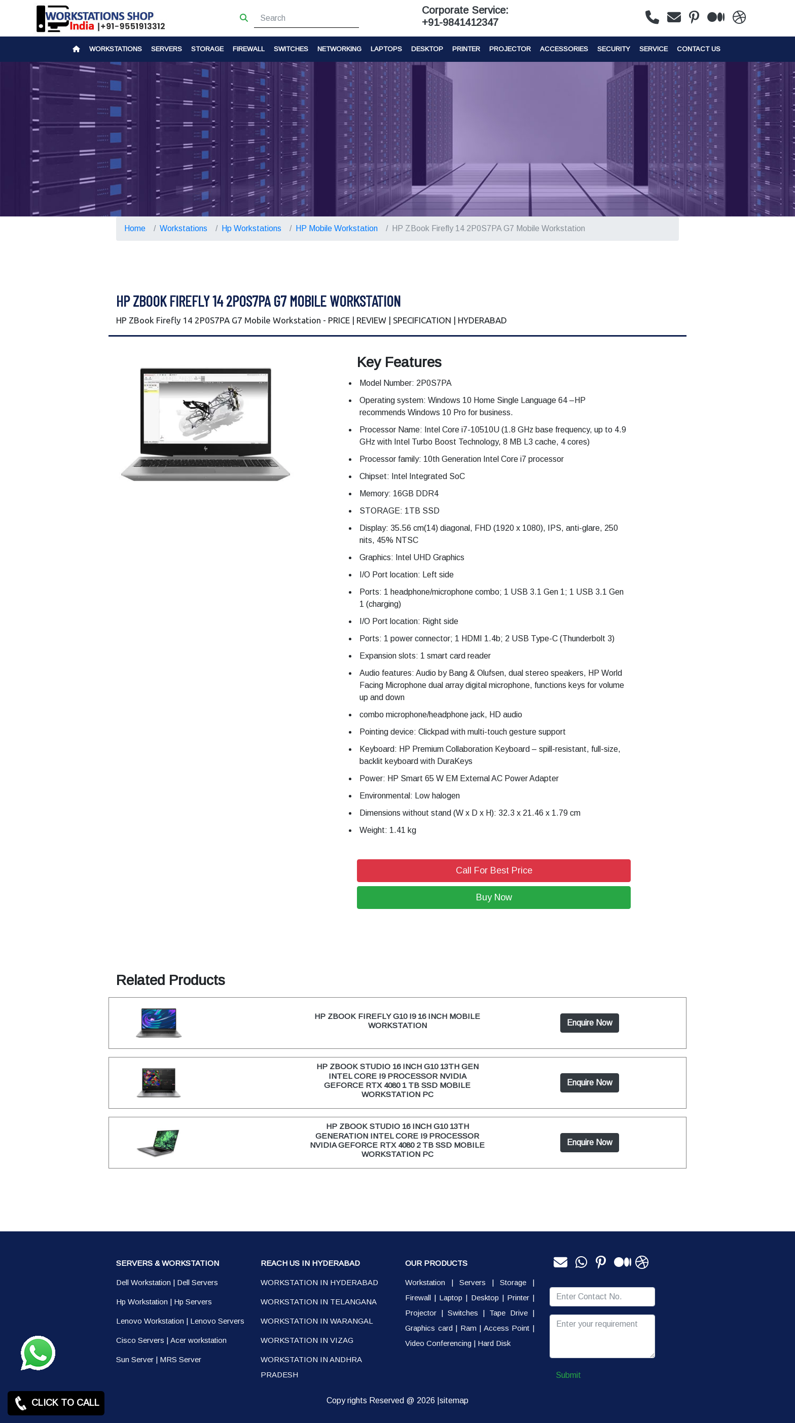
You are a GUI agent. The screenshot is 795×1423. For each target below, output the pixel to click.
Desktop (427, 49)
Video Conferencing (438, 1343)
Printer (518, 1297)
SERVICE (653, 49)
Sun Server (135, 1359)
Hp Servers (193, 1301)
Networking (339, 49)
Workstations (115, 49)
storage (207, 49)
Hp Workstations (251, 228)
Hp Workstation (142, 1301)
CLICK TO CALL (56, 1403)
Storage (513, 1282)
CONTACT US (698, 49)
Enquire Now (589, 1022)
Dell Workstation (143, 1282)
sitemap (454, 1400)
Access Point (507, 1328)
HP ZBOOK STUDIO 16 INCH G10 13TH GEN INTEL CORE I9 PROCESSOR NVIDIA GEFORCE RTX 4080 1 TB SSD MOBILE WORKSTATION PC (397, 1080)
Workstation (425, 1282)
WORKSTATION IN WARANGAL (317, 1321)
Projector (510, 49)
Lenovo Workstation (150, 1321)
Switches (291, 49)
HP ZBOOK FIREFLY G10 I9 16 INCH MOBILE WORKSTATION (397, 1021)
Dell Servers (197, 1282)
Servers (166, 49)
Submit (568, 1375)
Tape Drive (508, 1312)
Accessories (564, 49)
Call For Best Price (494, 870)
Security (613, 49)
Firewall (249, 49)
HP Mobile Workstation (337, 228)
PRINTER (466, 49)
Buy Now (494, 897)
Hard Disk (494, 1343)
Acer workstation (198, 1340)
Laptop (450, 1297)
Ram (468, 1328)
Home (135, 228)
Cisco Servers (140, 1340)
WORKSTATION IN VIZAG (307, 1340)
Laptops (386, 49)
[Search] (306, 18)
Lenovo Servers (217, 1321)
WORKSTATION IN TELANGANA (319, 1301)
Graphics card (429, 1328)
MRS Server (180, 1359)
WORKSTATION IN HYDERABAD (319, 1282)
